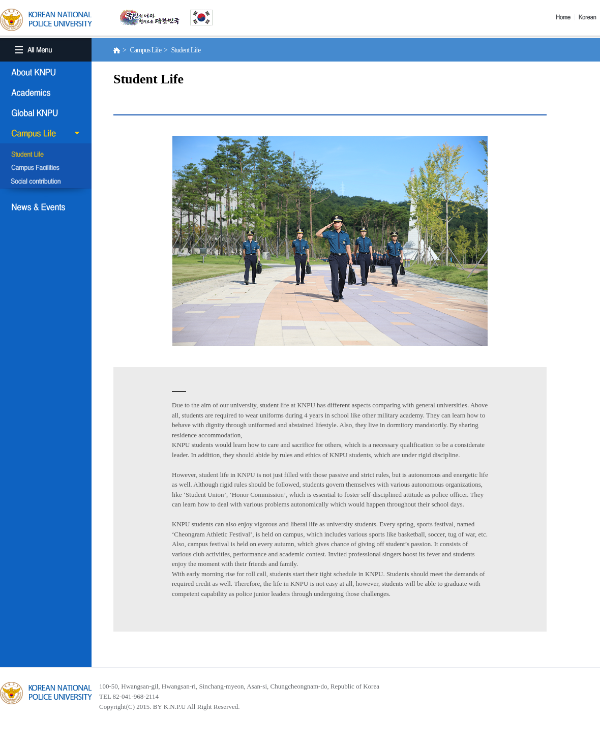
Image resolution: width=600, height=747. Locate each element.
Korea (589, 17)
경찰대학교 (46, 693)
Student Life (46, 155)
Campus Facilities (46, 168)
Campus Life (46, 133)
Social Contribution (46, 181)
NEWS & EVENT (46, 207)
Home (565, 17)
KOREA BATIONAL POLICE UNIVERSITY (46, 20)
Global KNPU (46, 113)
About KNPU (46, 72)
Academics (46, 92)
